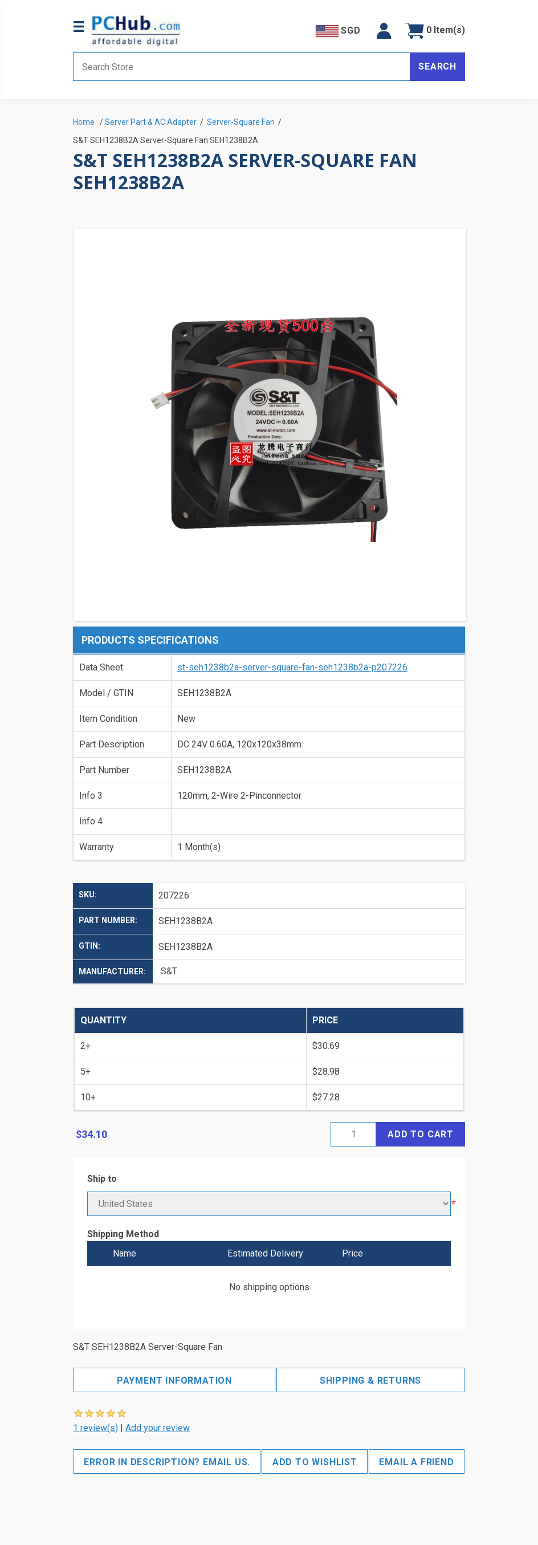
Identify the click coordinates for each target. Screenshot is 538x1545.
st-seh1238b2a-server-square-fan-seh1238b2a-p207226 (292, 667)
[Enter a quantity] (353, 1134)
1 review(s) (95, 1427)
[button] (384, 31)
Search (437, 66)
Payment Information (174, 1380)
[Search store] (241, 66)
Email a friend (416, 1462)
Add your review (157, 1427)
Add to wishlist (314, 1462)
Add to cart (421, 1134)
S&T (169, 971)
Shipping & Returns (370, 1380)
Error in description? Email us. (167, 1462)
